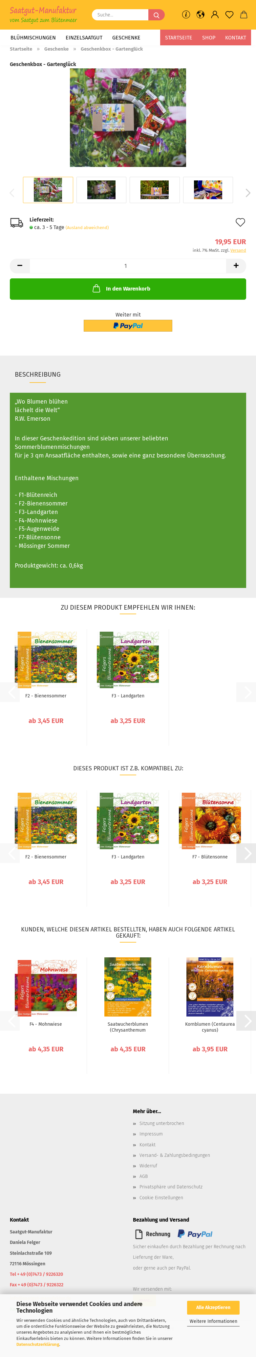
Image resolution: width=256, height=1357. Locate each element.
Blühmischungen (33, 38)
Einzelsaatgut (84, 38)
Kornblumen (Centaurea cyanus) (210, 1027)
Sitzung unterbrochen (161, 1123)
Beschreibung (38, 374)
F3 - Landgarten (128, 696)
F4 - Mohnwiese (46, 1024)
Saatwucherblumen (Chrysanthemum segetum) (128, 1027)
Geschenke (126, 38)
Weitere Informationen (213, 1321)
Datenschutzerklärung (37, 1344)
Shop (208, 38)
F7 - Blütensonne (210, 857)
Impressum (151, 1134)
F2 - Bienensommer (45, 696)
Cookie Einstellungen (161, 1198)
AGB (143, 1176)
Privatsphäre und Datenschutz (171, 1187)
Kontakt (235, 38)
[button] (200, 14)
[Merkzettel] (229, 14)
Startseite (178, 38)
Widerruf (148, 1166)
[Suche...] (156, 14)
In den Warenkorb (120, 288)
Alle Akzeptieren (213, 1307)
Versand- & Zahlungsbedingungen (174, 1155)
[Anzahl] (128, 266)
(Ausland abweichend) (87, 227)
